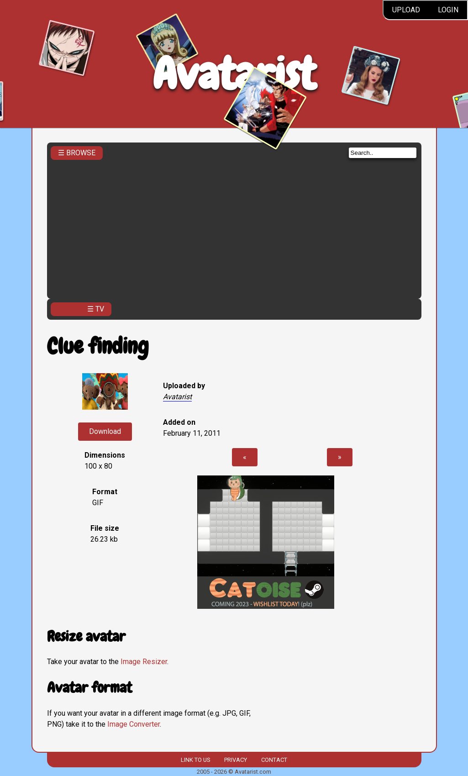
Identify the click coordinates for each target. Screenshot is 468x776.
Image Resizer (144, 661)
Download (105, 431)
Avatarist (234, 74)
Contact (274, 759)
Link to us (195, 759)
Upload (406, 9)
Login (448, 9)
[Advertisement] (234, 226)
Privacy (235, 759)
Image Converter (133, 724)
